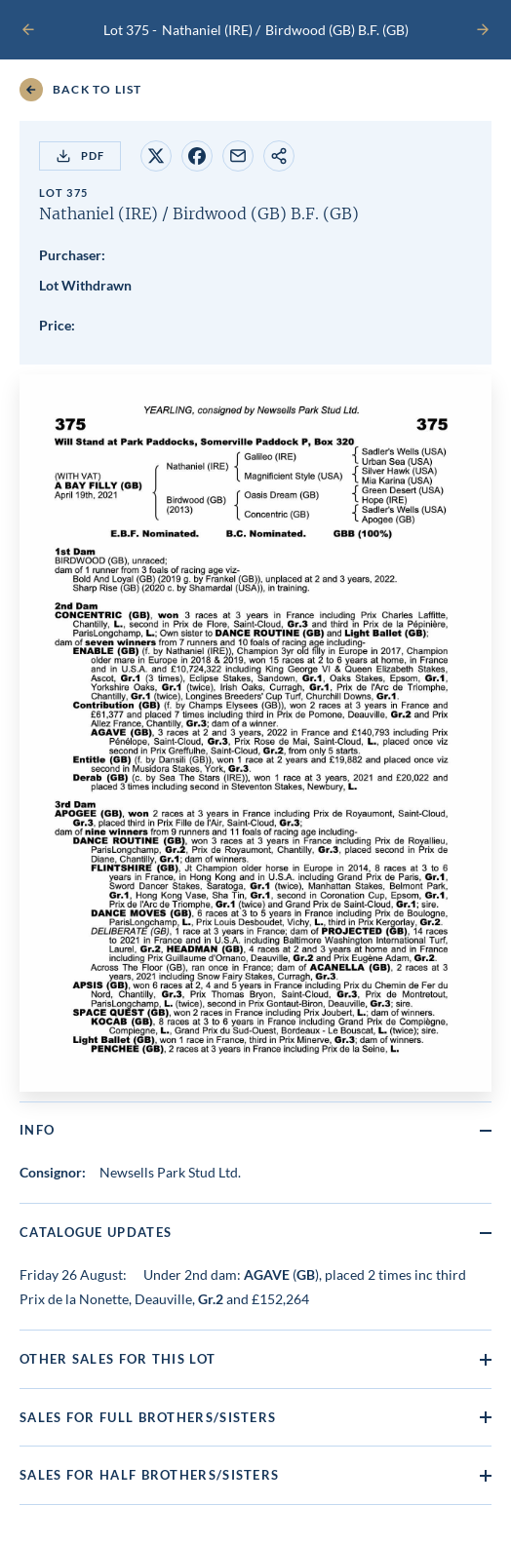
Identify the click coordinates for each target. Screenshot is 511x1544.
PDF (80, 156)
